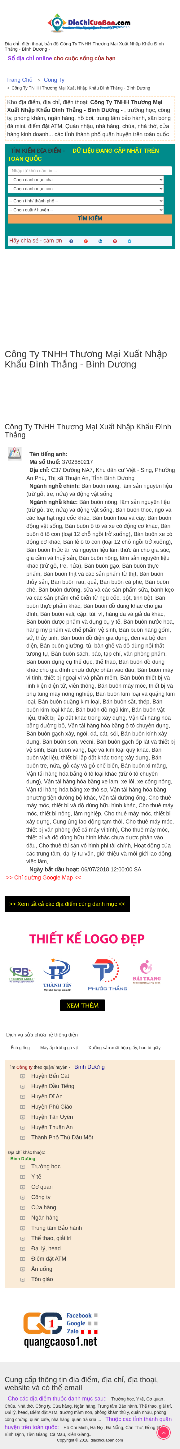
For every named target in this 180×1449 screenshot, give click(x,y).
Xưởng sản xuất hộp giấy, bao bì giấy (124, 1047)
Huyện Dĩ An (38, 1096)
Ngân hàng (36, 1217)
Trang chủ (19, 80)
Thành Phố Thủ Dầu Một (53, 1137)
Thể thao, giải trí (43, 1238)
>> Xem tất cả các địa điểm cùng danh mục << (67, 904)
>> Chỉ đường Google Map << (43, 877)
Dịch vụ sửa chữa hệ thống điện (42, 1034)
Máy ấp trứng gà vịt (59, 1047)
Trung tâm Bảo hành (48, 1228)
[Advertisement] (90, 299)
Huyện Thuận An (43, 1127)
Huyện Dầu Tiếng (44, 1086)
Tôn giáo (33, 1279)
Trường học (37, 1166)
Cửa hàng (35, 1207)
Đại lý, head (37, 1248)
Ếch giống (21, 1047)
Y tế (27, 1176)
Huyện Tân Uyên (43, 1117)
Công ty (54, 80)
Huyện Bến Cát (41, 1076)
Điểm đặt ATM (40, 1258)
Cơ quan (33, 1187)
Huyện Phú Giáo (43, 1106)
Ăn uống (33, 1269)
